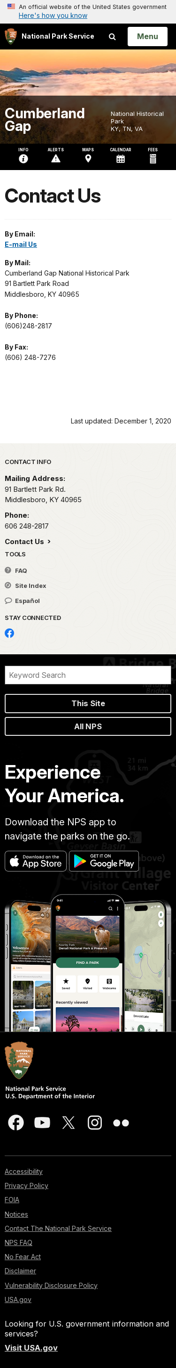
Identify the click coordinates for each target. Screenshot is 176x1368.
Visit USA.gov (31, 1347)
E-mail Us (21, 244)
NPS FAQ (18, 1242)
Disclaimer (20, 1271)
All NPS (88, 726)
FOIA (12, 1200)
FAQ (16, 570)
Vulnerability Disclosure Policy (51, 1285)
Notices (16, 1214)
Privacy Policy (26, 1185)
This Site (88, 703)
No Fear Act (23, 1257)
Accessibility (24, 1171)
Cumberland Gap (44, 119)
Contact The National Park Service (58, 1228)
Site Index (25, 585)
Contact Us (25, 541)
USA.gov (18, 1299)
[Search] (88, 675)
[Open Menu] (148, 36)
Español (22, 600)
